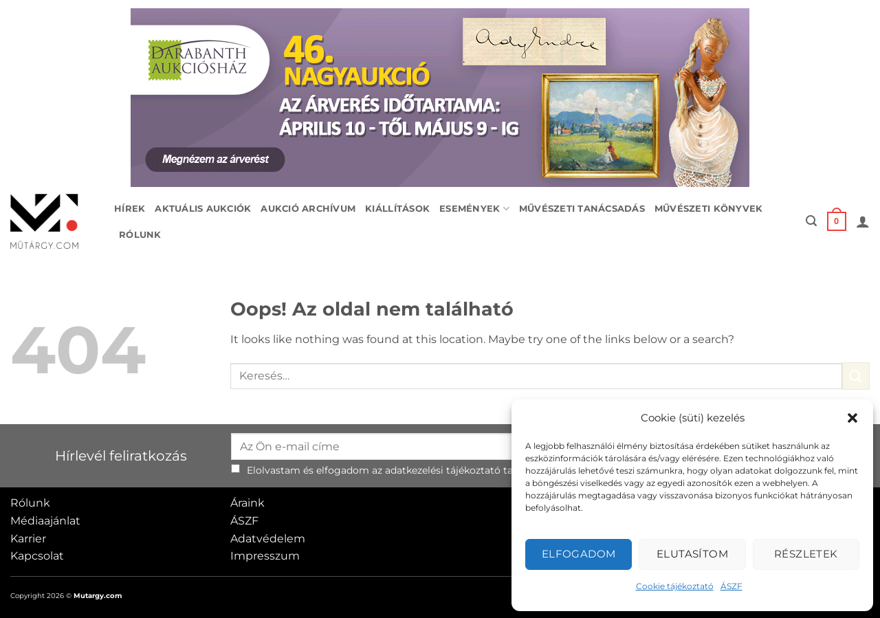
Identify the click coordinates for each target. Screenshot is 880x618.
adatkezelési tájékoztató (442, 470)
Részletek (806, 553)
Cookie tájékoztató (675, 586)
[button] (852, 418)
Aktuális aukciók (203, 208)
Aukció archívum (308, 208)
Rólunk (140, 235)
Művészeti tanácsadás (582, 208)
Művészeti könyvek (708, 208)
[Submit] (856, 375)
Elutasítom (693, 553)
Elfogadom (579, 553)
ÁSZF (731, 586)
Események (474, 208)
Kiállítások (397, 208)
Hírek (129, 208)
